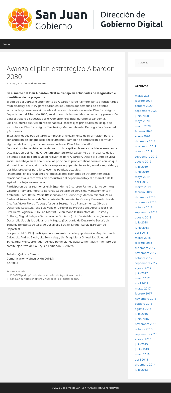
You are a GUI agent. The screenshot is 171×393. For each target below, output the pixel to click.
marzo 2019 (143, 187)
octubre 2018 (143, 207)
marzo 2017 (143, 288)
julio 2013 (141, 370)
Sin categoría (17, 271)
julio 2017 (141, 273)
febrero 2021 (143, 100)
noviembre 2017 (145, 253)
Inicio (6, 44)
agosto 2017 (143, 268)
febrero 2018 (143, 243)
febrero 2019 (143, 192)
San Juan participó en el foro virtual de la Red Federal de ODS (44, 278)
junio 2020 (142, 116)
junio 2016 (142, 319)
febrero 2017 (143, 293)
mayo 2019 (142, 177)
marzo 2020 (143, 126)
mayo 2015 (142, 354)
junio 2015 (142, 349)
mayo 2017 (142, 278)
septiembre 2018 (146, 212)
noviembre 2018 (145, 202)
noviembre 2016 (145, 298)
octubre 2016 (143, 303)
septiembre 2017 (146, 263)
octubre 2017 (143, 258)
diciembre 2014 (145, 364)
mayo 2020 (142, 121)
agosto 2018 (143, 217)
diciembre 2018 (145, 197)
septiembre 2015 (146, 334)
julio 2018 (141, 222)
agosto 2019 (143, 161)
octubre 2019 (143, 151)
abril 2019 (141, 182)
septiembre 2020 (146, 111)
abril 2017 (141, 283)
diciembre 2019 (145, 141)
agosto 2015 (143, 339)
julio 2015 (141, 344)
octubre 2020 (143, 106)
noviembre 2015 (145, 324)
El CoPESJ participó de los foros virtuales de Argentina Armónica (46, 275)
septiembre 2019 (146, 156)
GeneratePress (111, 387)
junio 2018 (142, 227)
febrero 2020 (143, 131)
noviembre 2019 (145, 146)
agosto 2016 (143, 309)
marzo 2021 (143, 96)
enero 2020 (142, 136)
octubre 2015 (143, 329)
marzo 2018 (143, 238)
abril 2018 (141, 232)
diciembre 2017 (145, 248)
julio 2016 (141, 314)
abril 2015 (141, 359)
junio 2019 (142, 172)
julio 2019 (141, 167)
